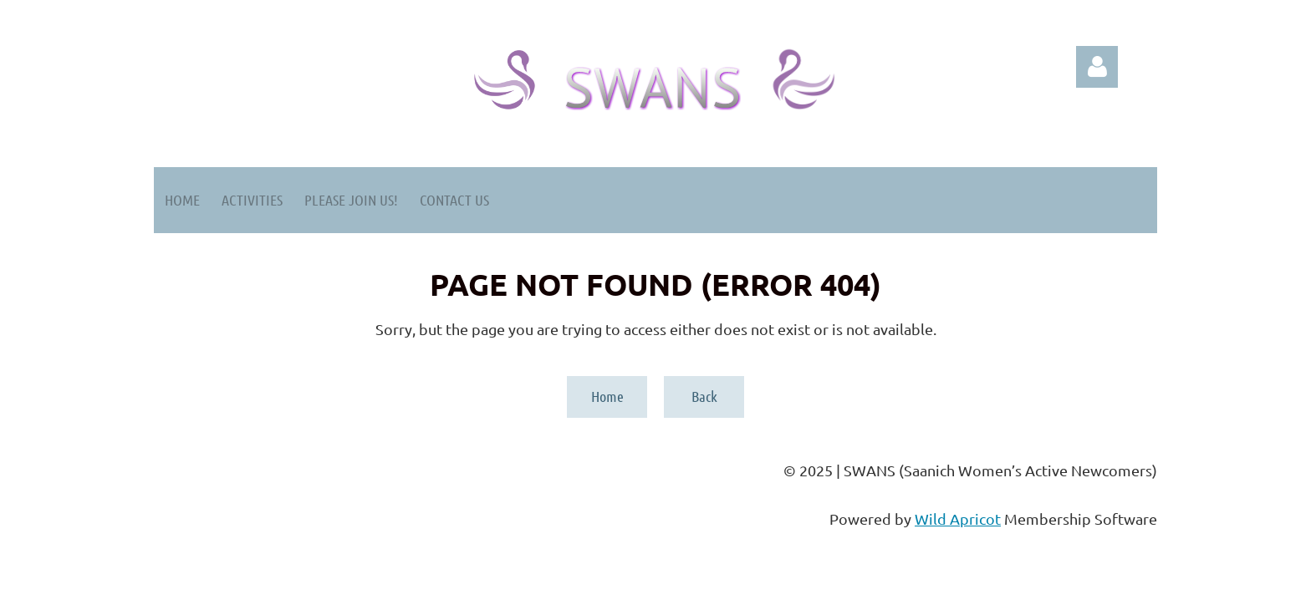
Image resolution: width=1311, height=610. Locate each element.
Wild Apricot (958, 518)
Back (704, 396)
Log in (1097, 67)
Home (607, 396)
